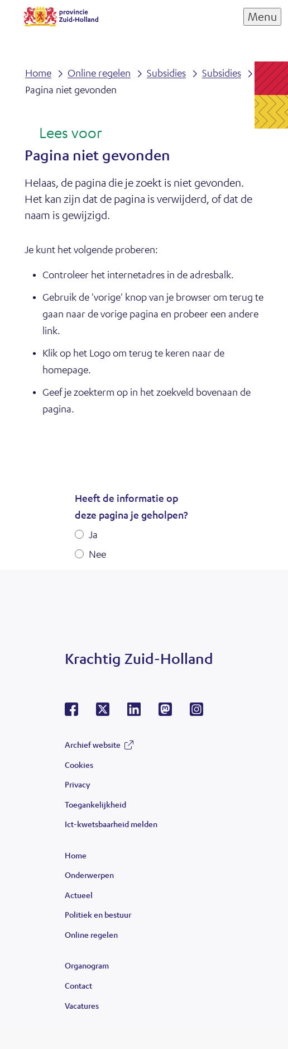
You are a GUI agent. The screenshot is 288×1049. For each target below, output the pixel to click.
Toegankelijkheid (95, 804)
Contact (78, 985)
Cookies (79, 765)
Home (76, 855)
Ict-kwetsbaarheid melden (111, 824)
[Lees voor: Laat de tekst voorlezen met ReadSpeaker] (63, 133)
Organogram (87, 965)
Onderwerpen (89, 875)
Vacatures (82, 1005)
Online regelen (91, 934)
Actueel (79, 895)
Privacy (77, 784)
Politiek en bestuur (98, 914)
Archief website (93, 744)
